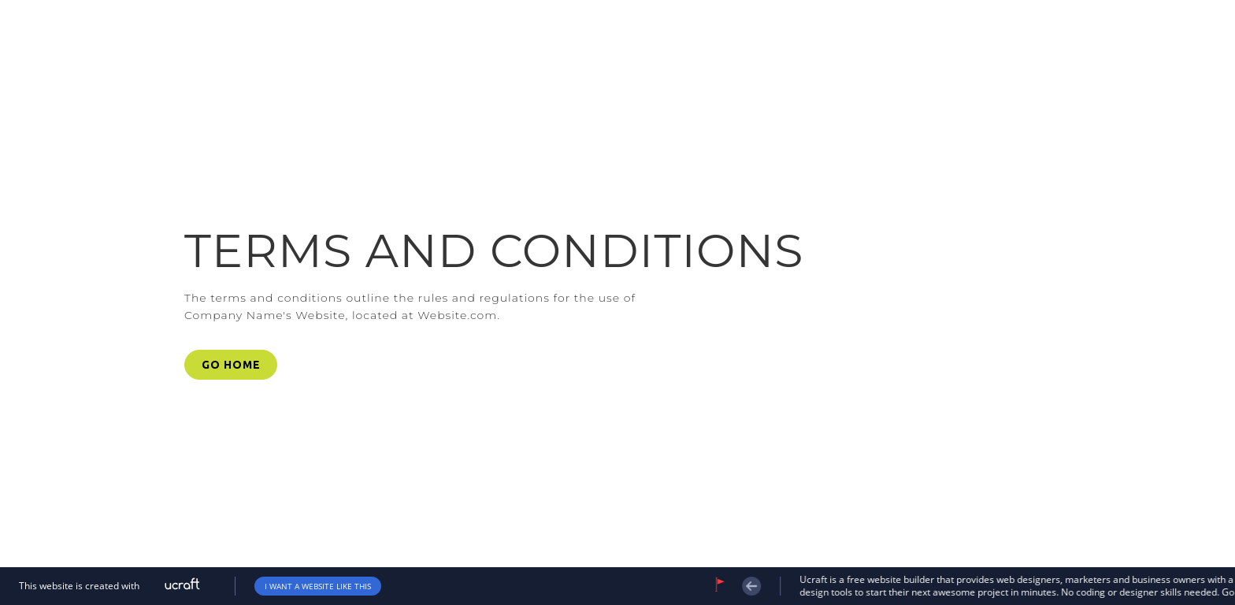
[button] (230, 365)
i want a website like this (318, 586)
